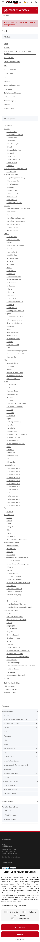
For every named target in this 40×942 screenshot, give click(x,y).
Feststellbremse (12, 230)
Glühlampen (11, 264)
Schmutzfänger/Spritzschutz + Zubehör (21, 666)
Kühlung (10, 409)
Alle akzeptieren (20, 927)
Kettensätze (11, 156)
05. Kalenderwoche (13, 480)
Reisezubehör (11, 660)
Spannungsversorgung (15, 301)
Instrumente (11, 270)
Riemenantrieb (12, 162)
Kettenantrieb (12, 141)
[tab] (20, 10)
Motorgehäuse (12, 431)
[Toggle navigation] (3, 1)
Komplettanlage (12, 190)
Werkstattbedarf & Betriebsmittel (18, 539)
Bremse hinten (12, 215)
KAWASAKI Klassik (10, 689)
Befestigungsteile (13, 181)
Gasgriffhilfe (11, 632)
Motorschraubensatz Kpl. (16, 443)
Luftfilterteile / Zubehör (15, 372)
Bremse (6, 206)
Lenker (9, 329)
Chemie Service (12, 573)
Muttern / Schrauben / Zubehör (18, 657)
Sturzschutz (11, 672)
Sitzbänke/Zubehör (13, 669)
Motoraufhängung (13, 338)
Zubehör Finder (9, 109)
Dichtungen (11, 187)
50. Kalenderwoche (13, 505)
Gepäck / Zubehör (13, 635)
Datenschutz (8, 73)
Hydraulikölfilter (12, 363)
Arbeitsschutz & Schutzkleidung (15, 169)
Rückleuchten (11, 283)
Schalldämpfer (12, 199)
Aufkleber (10, 613)
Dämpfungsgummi (13, 184)
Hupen (9, 267)
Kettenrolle (11, 153)
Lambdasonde (12, 196)
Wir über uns (8, 57)
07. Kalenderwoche (13, 487)
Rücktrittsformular (10, 69)
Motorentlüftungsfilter (15, 375)
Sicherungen (11, 298)
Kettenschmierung (13, 159)
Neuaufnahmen (9, 465)
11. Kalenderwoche (13, 499)
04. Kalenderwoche (13, 477)
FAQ (5, 65)
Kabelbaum (11, 274)
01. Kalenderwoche (13, 468)
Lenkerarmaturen (13, 332)
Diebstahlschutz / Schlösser (16, 619)
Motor (6, 382)
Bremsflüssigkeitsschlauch (16, 218)
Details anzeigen (20, 939)
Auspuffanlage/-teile (11, 175)
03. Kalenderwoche (13, 474)
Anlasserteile (11, 385)
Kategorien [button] (6, 706)
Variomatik (10, 165)
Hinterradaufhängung (14, 323)
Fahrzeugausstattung (14, 320)
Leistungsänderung (13, 422)
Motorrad (10, 511)
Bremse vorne (12, 212)
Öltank (9, 446)
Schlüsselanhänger (13, 663)
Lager (9, 419)
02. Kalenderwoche (13, 471)
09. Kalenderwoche (13, 493)
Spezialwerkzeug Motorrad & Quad (19, 607)
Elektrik (6, 233)
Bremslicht (10, 249)
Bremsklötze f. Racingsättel (16, 221)
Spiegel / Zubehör (13, 345)
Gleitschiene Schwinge (15, 135)
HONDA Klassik (9, 686)
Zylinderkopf (11, 459)
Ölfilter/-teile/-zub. (13, 379)
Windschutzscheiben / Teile (16, 354)
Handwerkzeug (12, 601)
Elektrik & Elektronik (14, 576)
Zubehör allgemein (11, 610)
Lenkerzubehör (12, 335)
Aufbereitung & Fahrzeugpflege (18, 564)
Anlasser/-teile (12, 236)
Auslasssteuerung (13, 388)
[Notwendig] (6, 912)
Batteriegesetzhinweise (12, 93)
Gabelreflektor (12, 629)
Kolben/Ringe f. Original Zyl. (17, 403)
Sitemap (7, 81)
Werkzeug (7, 598)
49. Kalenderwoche (13, 502)
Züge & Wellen (12, 357)
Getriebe (10, 397)
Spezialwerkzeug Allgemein (16, 604)
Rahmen (10, 341)
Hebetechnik (11, 548)
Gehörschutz (11, 172)
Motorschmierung (13, 440)
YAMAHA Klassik (10, 692)
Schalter (9, 289)
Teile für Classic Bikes (10, 781)
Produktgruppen (8, 711)
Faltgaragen (11, 626)
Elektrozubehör (12, 252)
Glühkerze (10, 261)
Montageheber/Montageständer (18, 650)
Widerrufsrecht (9, 97)
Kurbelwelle (11, 416)
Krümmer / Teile (12, 193)
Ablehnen (20, 934)
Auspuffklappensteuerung (16, 178)
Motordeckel (11, 428)
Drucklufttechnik (12, 545)
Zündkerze (10, 304)
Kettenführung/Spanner (15, 144)
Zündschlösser (12, 308)
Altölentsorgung (9, 101)
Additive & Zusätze (13, 561)
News (6, 43)
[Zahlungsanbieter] (13, 919)
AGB (5, 77)
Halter (9, 641)
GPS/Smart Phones (13, 638)
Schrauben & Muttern (14, 592)
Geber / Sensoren (13, 258)
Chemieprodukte (13, 227)
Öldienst (10, 552)
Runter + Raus (9, 514)
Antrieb (6, 128)
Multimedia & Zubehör (15, 653)
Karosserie (10, 326)
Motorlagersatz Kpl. (14, 437)
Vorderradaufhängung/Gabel (17, 351)
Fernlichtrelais (12, 255)
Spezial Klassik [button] (7, 802)
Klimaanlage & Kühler (14, 579)
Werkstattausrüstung (11, 542)
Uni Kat (6, 678)
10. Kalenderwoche (13, 496)
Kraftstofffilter (12, 366)
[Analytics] (16, 915)
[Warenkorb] (36, 2)
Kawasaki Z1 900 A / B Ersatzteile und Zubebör (17, 52)
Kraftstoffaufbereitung (15, 406)
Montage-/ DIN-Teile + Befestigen (18, 582)
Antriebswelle (11, 131)
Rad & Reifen (11, 536)
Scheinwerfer (11, 295)
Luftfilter (10, 369)
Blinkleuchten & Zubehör (15, 246)
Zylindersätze (11, 462)
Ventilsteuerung (12, 456)
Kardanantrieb (12, 138)
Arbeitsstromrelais (13, 240)
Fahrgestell (8, 314)
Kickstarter (10, 400)
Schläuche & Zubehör (14, 589)
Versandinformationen (12, 61)
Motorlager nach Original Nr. (17, 434)
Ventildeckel (11, 453)
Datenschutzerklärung (9, 906)
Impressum (8, 89)
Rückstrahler (11, 286)
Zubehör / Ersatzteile (14, 202)
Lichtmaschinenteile (14, 280)
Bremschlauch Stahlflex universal (18, 209)
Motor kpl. (10, 425)
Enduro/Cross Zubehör (15, 317)
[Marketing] (24, 912)
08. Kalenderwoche (13, 490)
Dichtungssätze (12, 394)
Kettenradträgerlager (14, 150)
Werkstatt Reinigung (14, 595)
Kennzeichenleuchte (14, 277)
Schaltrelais (11, 292)
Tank (8, 348)
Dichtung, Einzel (12, 391)
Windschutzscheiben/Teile (16, 675)
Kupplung (10, 413)
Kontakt (6, 47)
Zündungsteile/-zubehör (15, 311)
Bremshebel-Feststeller (15, 616)
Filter (6, 360)
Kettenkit (10, 147)
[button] (20, 2)
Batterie (9, 243)
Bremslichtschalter (13, 224)
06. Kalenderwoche (13, 484)
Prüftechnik (11, 555)
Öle (5, 508)
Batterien (10, 567)
